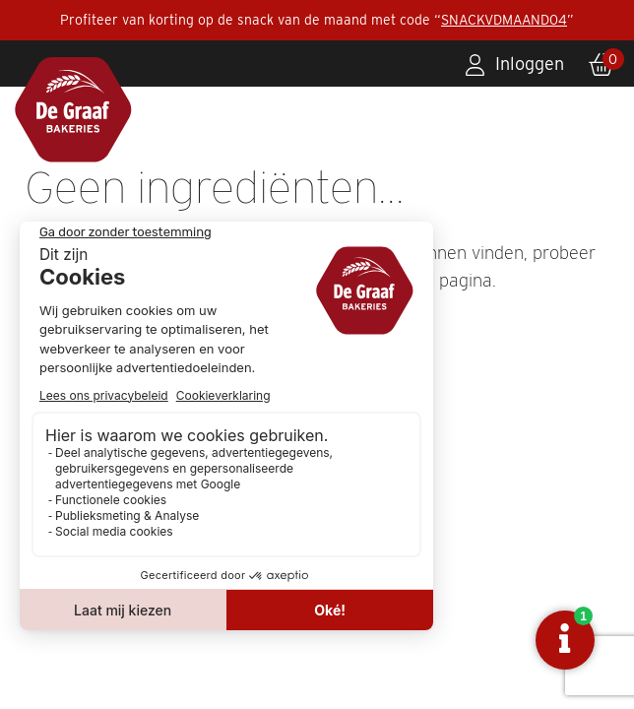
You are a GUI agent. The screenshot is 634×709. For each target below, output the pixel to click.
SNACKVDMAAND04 (504, 20)
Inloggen (529, 63)
